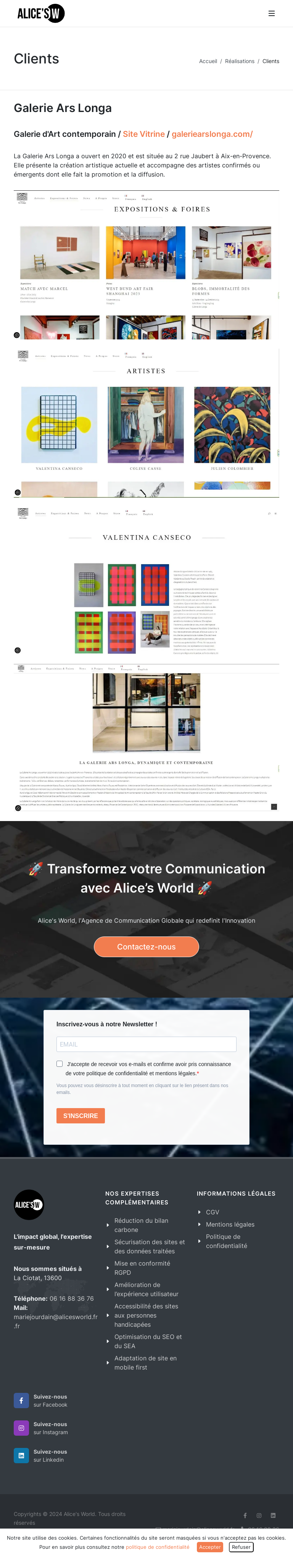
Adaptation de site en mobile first (145, 1362)
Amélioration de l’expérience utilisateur (146, 1289)
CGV (212, 1212)
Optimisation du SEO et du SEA (148, 1341)
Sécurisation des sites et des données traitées (149, 1246)
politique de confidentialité (158, 1547)
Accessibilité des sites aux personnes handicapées (146, 1315)
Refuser (241, 1547)
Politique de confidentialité (226, 1241)
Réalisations (239, 61)
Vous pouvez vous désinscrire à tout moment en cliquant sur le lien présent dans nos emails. (142, 1089)
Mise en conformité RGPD (142, 1267)
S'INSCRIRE (80, 1116)
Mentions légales (230, 1224)
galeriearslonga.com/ (212, 134)
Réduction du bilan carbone (141, 1225)
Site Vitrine (144, 134)
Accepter (210, 1547)
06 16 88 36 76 (72, 1298)
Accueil (208, 61)
